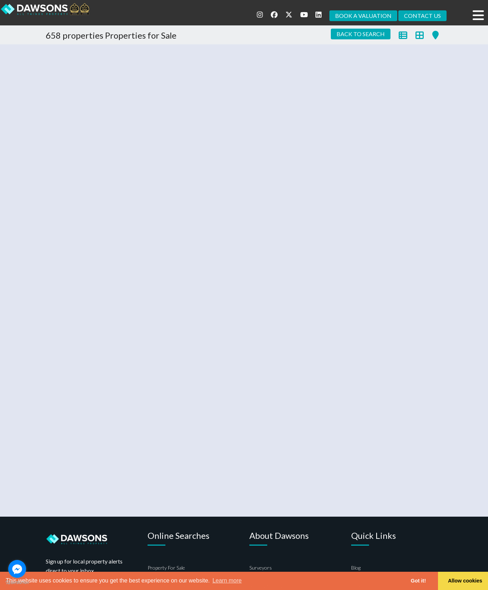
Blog (355, 568)
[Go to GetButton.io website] (17, 582)
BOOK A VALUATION (363, 15)
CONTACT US (422, 15)
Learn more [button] (227, 580)
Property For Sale (166, 568)
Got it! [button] (418, 581)
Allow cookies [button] (465, 581)
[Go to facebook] (17, 569)
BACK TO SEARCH (361, 33)
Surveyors (260, 568)
